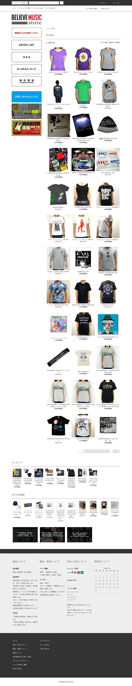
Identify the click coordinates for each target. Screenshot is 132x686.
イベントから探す (50, 8)
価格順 (111, 42)
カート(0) (114, 3)
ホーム (14, 8)
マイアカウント (45, 641)
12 (114, 451)
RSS (14, 669)
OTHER (53, 28)
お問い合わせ (103, 8)
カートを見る (44, 645)
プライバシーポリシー (20, 661)
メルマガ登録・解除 (89, 8)
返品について (17, 653)
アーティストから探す (24, 8)
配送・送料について (20, 649)
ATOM (19, 669)
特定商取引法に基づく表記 (22, 657)
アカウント (102, 3)
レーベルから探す (38, 8)
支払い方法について (20, 645)
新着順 (117, 42)
